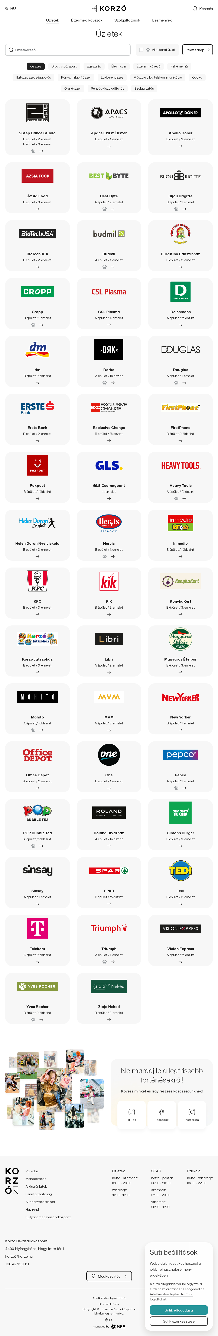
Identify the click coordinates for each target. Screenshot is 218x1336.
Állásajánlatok (36, 1186)
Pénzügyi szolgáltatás (107, 88)
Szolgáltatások (127, 20)
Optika (197, 77)
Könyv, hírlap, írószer (76, 77)
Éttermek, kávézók (87, 20)
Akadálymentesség (40, 1202)
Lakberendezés (112, 77)
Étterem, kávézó (148, 66)
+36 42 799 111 (17, 1263)
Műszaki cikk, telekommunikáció (158, 77)
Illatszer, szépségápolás (33, 77)
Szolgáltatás (144, 88)
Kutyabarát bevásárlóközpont (48, 1217)
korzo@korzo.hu (19, 1256)
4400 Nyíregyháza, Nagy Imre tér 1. (35, 1248)
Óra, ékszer (72, 88)
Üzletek (52, 20)
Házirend (32, 1209)
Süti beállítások (109, 1304)
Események (162, 20)
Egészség (94, 66)
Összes (35, 66)
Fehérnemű (179, 66)
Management (36, 1179)
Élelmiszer (118, 66)
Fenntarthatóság (39, 1194)
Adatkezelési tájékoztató (109, 1298)
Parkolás (32, 1171)
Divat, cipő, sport (64, 66)
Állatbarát (160, 49)
